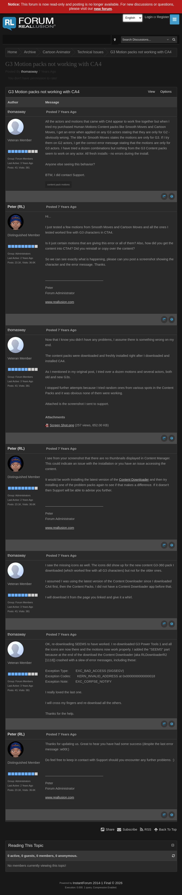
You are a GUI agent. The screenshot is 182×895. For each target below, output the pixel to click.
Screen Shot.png (62, 425)
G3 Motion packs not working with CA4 (141, 52)
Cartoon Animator (57, 52)
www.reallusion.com (59, 302)
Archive (30, 52)
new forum (103, 9)
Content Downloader (134, 479)
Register (163, 17)
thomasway (29, 71)
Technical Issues (90, 52)
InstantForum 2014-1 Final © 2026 (97, 883)
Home (12, 52)
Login (149, 17)
